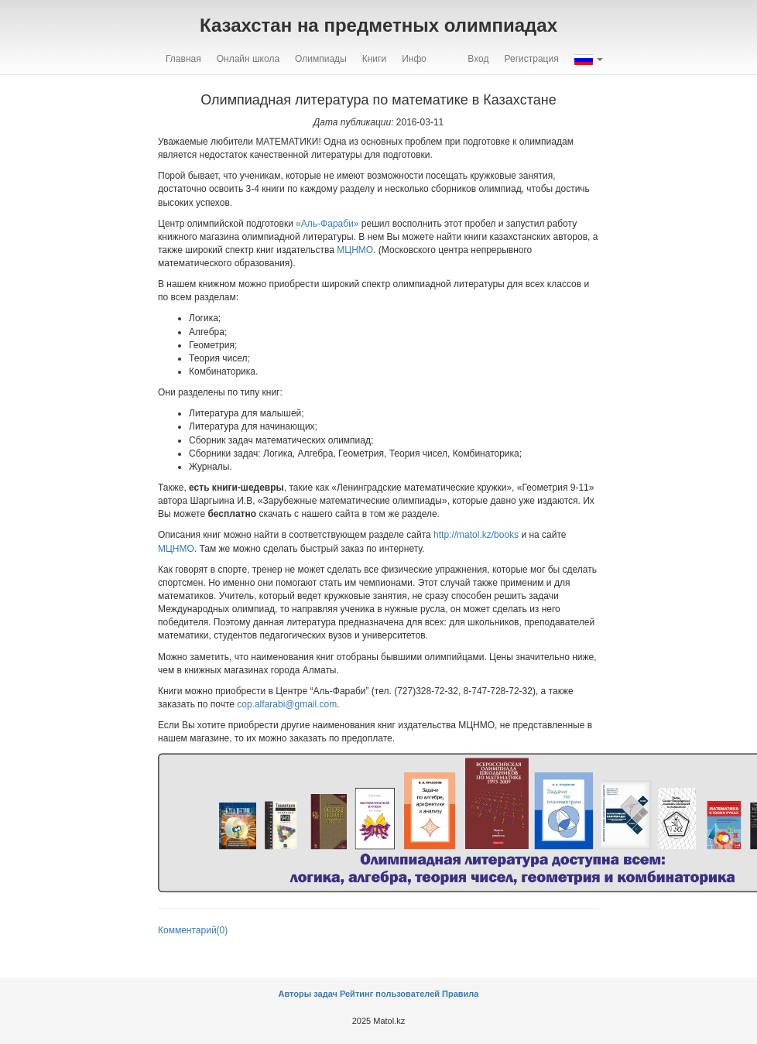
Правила (460, 993)
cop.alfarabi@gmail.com (287, 704)
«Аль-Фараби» (327, 223)
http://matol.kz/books (476, 534)
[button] (589, 58)
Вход (478, 58)
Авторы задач (309, 993)
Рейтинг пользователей (390, 993)
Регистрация (532, 58)
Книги (374, 58)
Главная (183, 58)
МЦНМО (355, 250)
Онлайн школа (248, 58)
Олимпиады (321, 58)
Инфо (414, 58)
